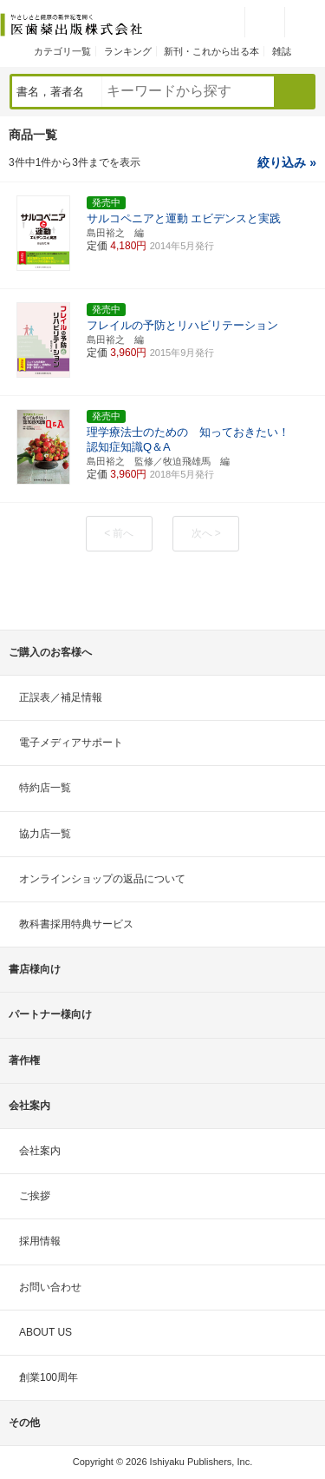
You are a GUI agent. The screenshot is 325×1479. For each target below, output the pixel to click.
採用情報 (40, 1241)
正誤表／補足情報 (60, 697)
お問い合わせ (50, 1287)
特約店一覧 (45, 788)
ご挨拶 (34, 1196)
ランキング (128, 51)
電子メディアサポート (71, 742)
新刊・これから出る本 (211, 51)
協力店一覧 (45, 834)
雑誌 (281, 51)
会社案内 (40, 1151)
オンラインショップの (102, 879)
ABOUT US (45, 1332)
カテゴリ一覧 (62, 51)
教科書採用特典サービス (76, 924)
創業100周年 (48, 1377)
